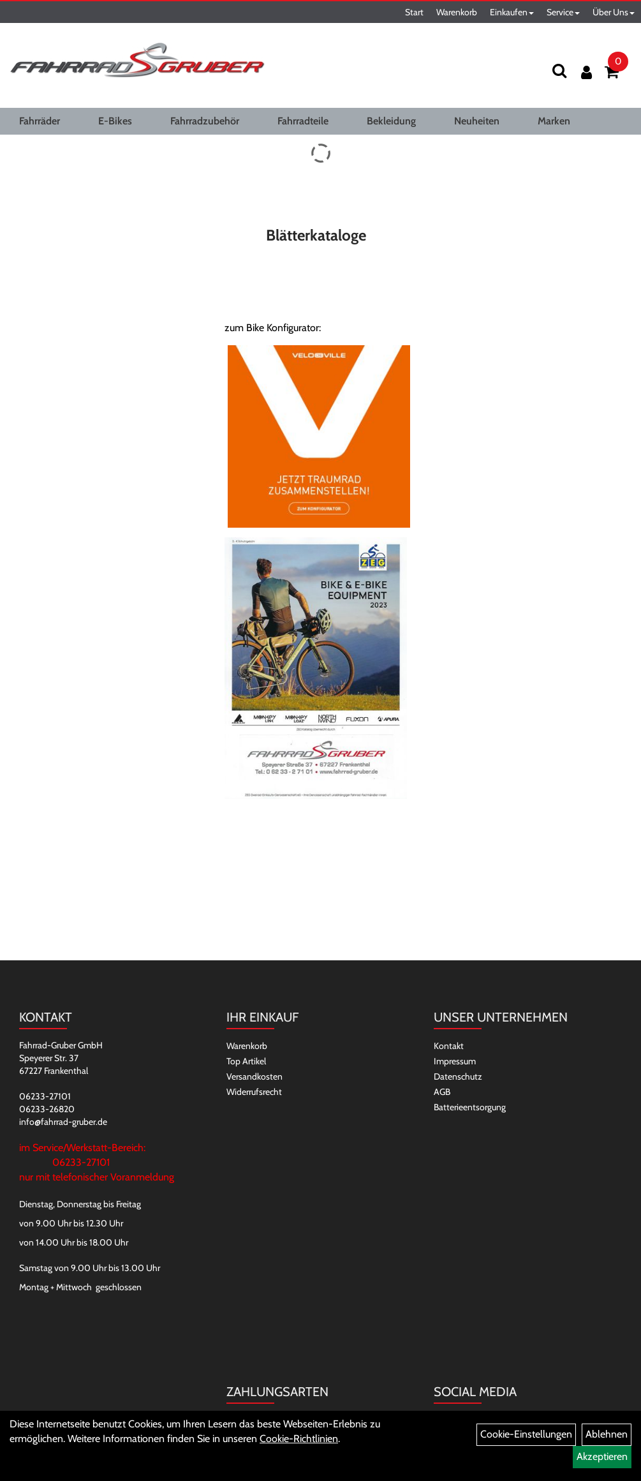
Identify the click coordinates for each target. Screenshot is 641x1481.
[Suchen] (559, 70)
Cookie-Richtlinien (299, 1439)
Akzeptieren (602, 1456)
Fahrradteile (302, 121)
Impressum (455, 1061)
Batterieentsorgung (470, 1107)
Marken (554, 121)
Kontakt (449, 1046)
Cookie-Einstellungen (526, 1434)
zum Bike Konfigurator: (273, 328)
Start (414, 12)
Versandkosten (254, 1076)
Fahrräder (39, 121)
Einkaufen (512, 12)
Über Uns (614, 12)
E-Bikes (115, 121)
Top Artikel (246, 1061)
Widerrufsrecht (254, 1092)
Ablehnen (607, 1434)
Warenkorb (456, 12)
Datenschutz (458, 1076)
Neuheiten (476, 121)
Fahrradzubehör (204, 121)
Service (563, 12)
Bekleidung (391, 121)
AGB (442, 1092)
